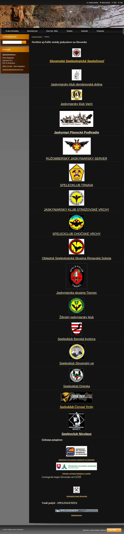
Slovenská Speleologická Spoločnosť (77, 61)
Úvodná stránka (37, 37)
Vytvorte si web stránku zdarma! (94, 530)
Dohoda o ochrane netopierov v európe (76, 474)
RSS (115, 2)
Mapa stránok (106, 2)
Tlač (121, 2)
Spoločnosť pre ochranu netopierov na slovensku (77, 460)
